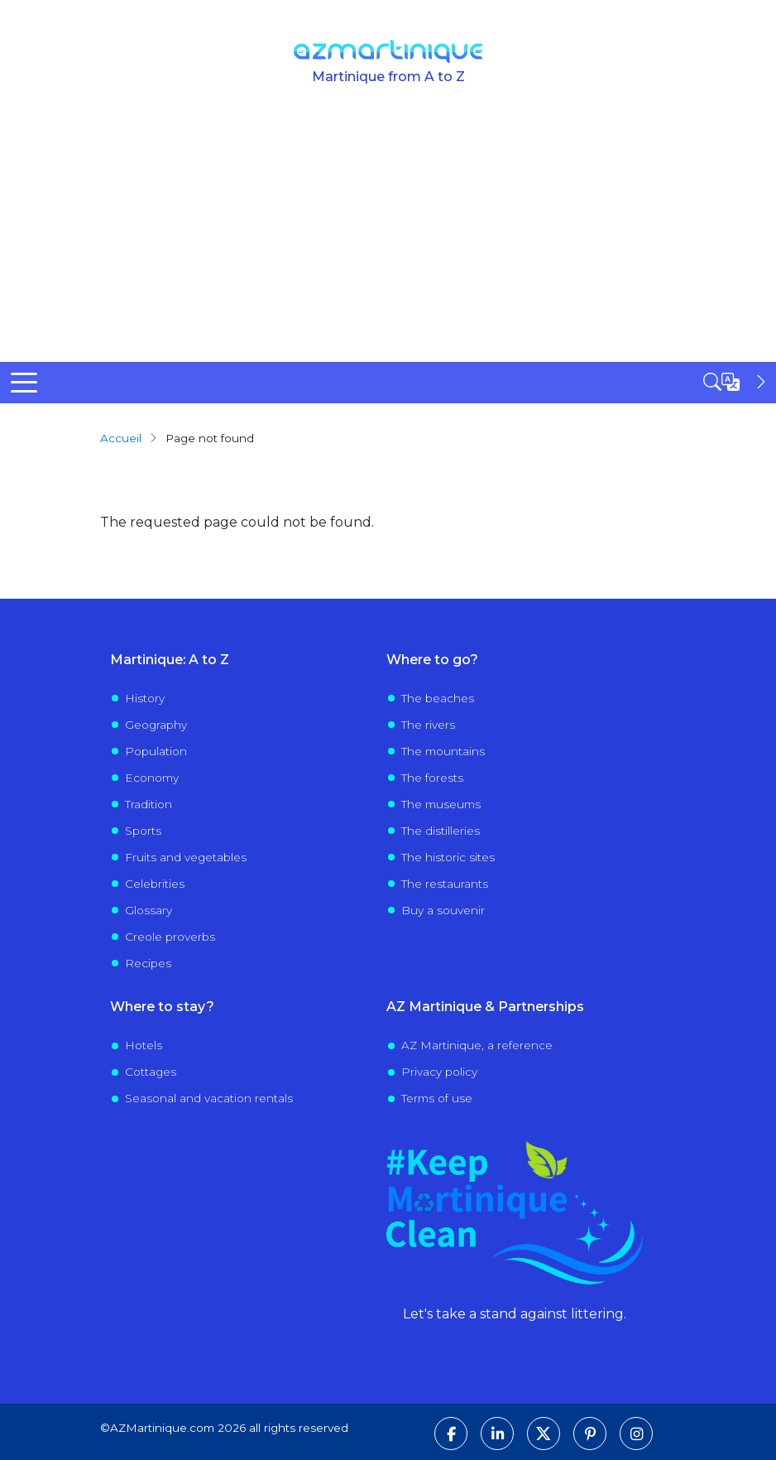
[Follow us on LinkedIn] (497, 1433)
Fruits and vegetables (186, 857)
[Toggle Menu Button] (24, 382)
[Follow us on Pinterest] (589, 1433)
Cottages (150, 1071)
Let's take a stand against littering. (514, 1314)
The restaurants (444, 883)
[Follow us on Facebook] (450, 1433)
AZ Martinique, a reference (477, 1045)
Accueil (120, 438)
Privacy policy (439, 1071)
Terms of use (436, 1098)
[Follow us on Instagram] (636, 1433)
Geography (156, 724)
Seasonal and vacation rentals (209, 1098)
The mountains (443, 751)
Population (156, 751)
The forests (432, 777)
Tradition (148, 804)
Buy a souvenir (443, 910)
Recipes (148, 963)
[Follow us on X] (543, 1433)
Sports (143, 830)
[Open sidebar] (736, 382)
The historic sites (448, 857)
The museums (441, 804)
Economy (152, 777)
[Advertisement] (388, 238)
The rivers (428, 724)
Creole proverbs (170, 936)
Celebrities (154, 883)
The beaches (437, 698)
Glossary (148, 910)
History (145, 698)
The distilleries (440, 830)
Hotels (143, 1045)
